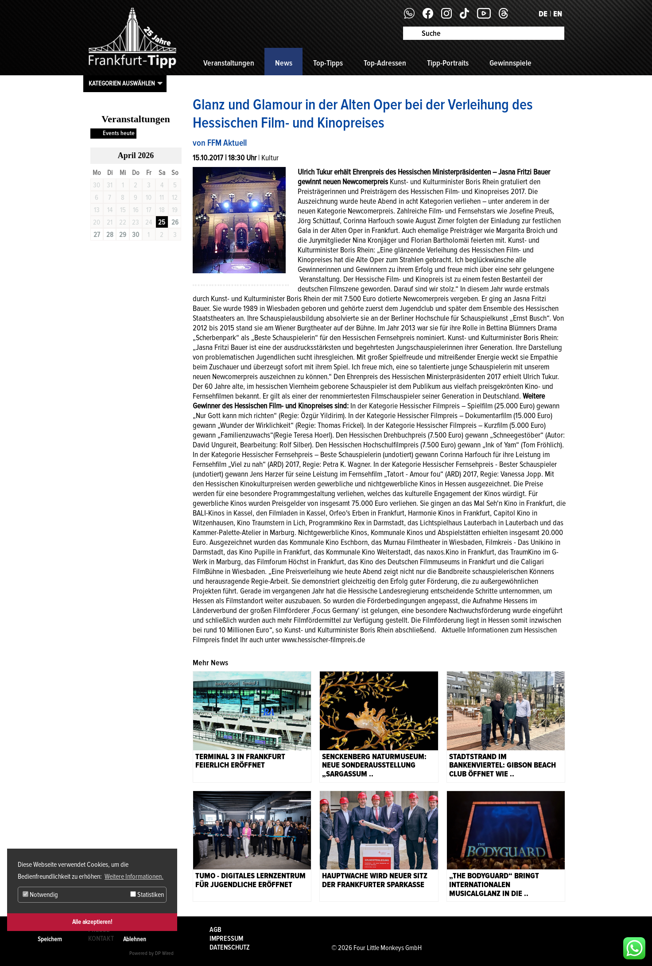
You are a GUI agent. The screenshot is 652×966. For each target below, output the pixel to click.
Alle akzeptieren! (92, 922)
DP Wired (164, 953)
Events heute (119, 133)
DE (543, 14)
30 (135, 234)
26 (175, 222)
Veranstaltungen (228, 63)
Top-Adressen (385, 63)
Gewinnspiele (510, 63)
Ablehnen (134, 939)
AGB (215, 929)
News (283, 63)
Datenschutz (230, 947)
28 (109, 234)
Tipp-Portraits (448, 63)
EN (557, 14)
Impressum (226, 938)
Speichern (50, 939)
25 (161, 222)
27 (96, 234)
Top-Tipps (328, 63)
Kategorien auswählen (122, 83)
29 (122, 234)
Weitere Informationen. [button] (134, 876)
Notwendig (40, 894)
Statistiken (147, 894)
